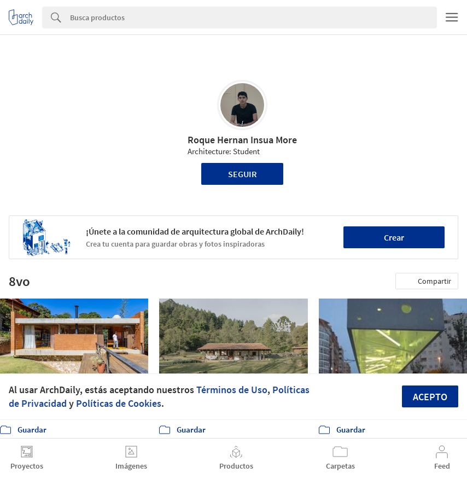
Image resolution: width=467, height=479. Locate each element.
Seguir (242, 173)
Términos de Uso (231, 389)
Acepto (430, 396)
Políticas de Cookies (118, 403)
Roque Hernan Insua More (242, 139)
